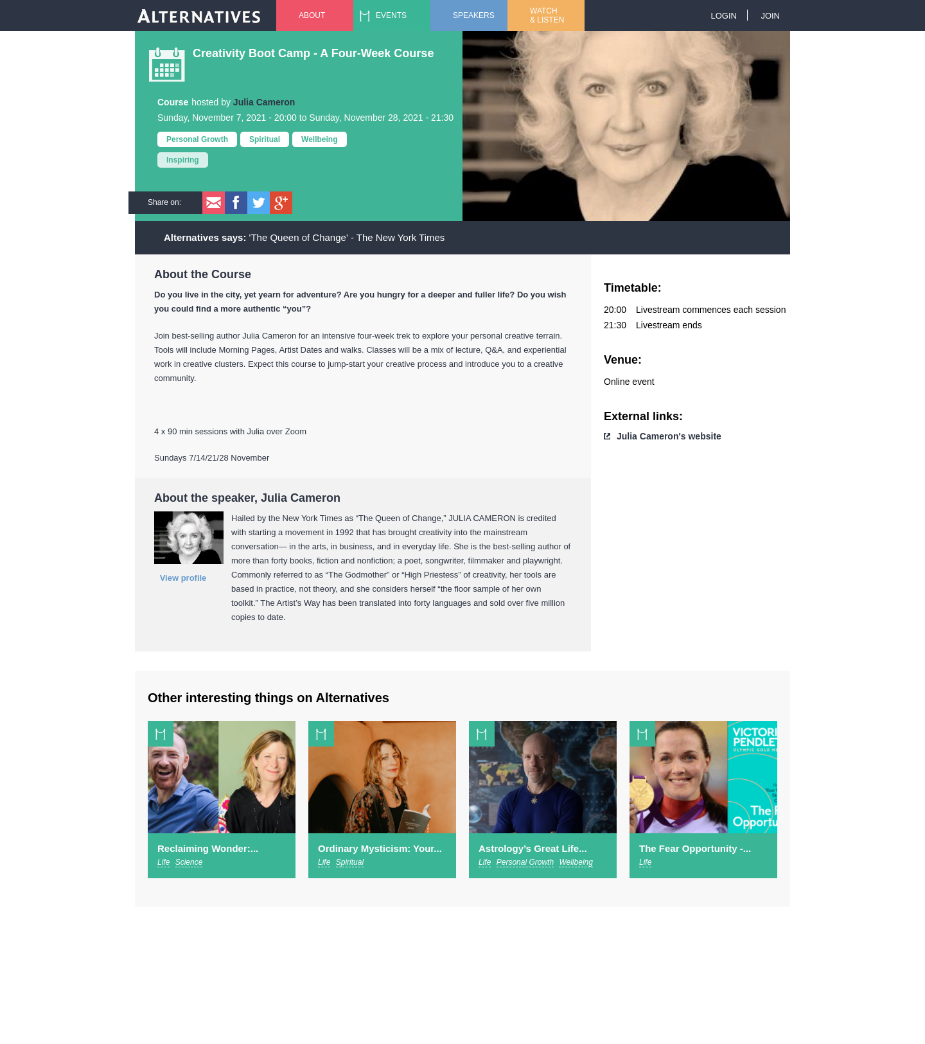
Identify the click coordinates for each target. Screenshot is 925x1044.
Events (391, 15)
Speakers (474, 15)
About (312, 15)
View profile (183, 578)
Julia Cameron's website (669, 436)
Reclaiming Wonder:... (207, 848)
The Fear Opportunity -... (695, 848)
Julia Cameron (264, 102)
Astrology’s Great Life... (533, 848)
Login (723, 16)
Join (770, 16)
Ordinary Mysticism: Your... (380, 848)
